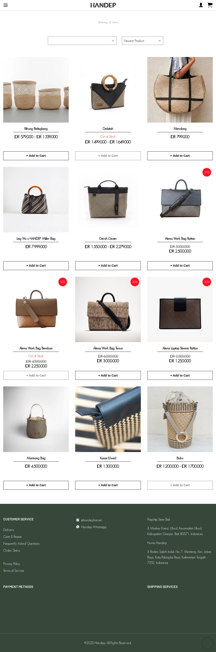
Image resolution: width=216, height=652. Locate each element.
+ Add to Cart (36, 155)
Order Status (11, 550)
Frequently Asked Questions (21, 543)
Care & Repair (12, 536)
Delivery (8, 530)
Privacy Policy (11, 564)
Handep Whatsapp (90, 527)
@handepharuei (88, 520)
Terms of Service (13, 570)
